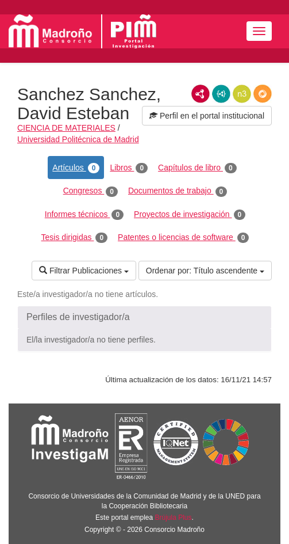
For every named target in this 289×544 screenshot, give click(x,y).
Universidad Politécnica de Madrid (78, 139)
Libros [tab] (129, 168)
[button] (144, 317)
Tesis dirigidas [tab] (74, 238)
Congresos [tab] (90, 191)
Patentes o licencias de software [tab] (183, 238)
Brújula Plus (173, 517)
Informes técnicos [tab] (84, 215)
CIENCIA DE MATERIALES (66, 127)
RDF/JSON (262, 94)
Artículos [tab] (75, 168)
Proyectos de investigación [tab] (189, 215)
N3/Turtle (242, 94)
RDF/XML (200, 94)
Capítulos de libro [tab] (197, 168)
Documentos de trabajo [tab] (177, 191)
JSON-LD (221, 94)
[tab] (144, 317)
